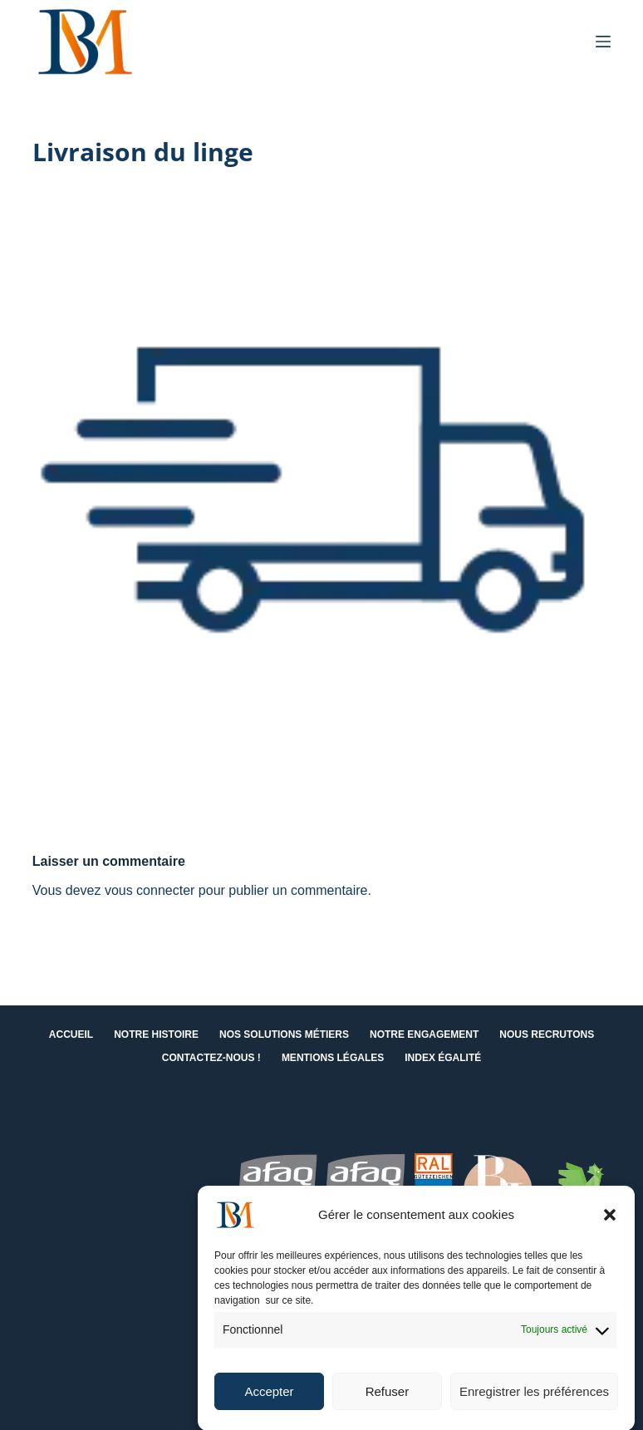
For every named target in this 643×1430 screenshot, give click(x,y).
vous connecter (150, 890)
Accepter (268, 1402)
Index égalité (443, 1058)
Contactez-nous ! (211, 1058)
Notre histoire (156, 1034)
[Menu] (603, 41)
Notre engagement (424, 1034)
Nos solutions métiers (284, 1034)
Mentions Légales (333, 1058)
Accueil (71, 1034)
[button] (609, 1225)
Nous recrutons (546, 1034)
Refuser (388, 1402)
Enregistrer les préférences (534, 1402)
